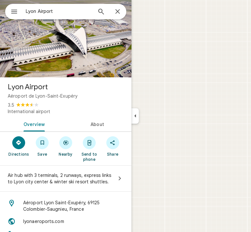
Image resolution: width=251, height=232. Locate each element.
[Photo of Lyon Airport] (65, 38)
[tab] (32, 123)
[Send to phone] (89, 148)
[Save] (42, 146)
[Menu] (14, 12)
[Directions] (19, 146)
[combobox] (59, 11)
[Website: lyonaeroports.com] (65, 221)
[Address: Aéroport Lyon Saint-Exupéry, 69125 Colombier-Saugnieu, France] (65, 206)
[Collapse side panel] (135, 116)
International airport (29, 111)
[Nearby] (66, 146)
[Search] (101, 12)
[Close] (117, 12)
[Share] (112, 146)
